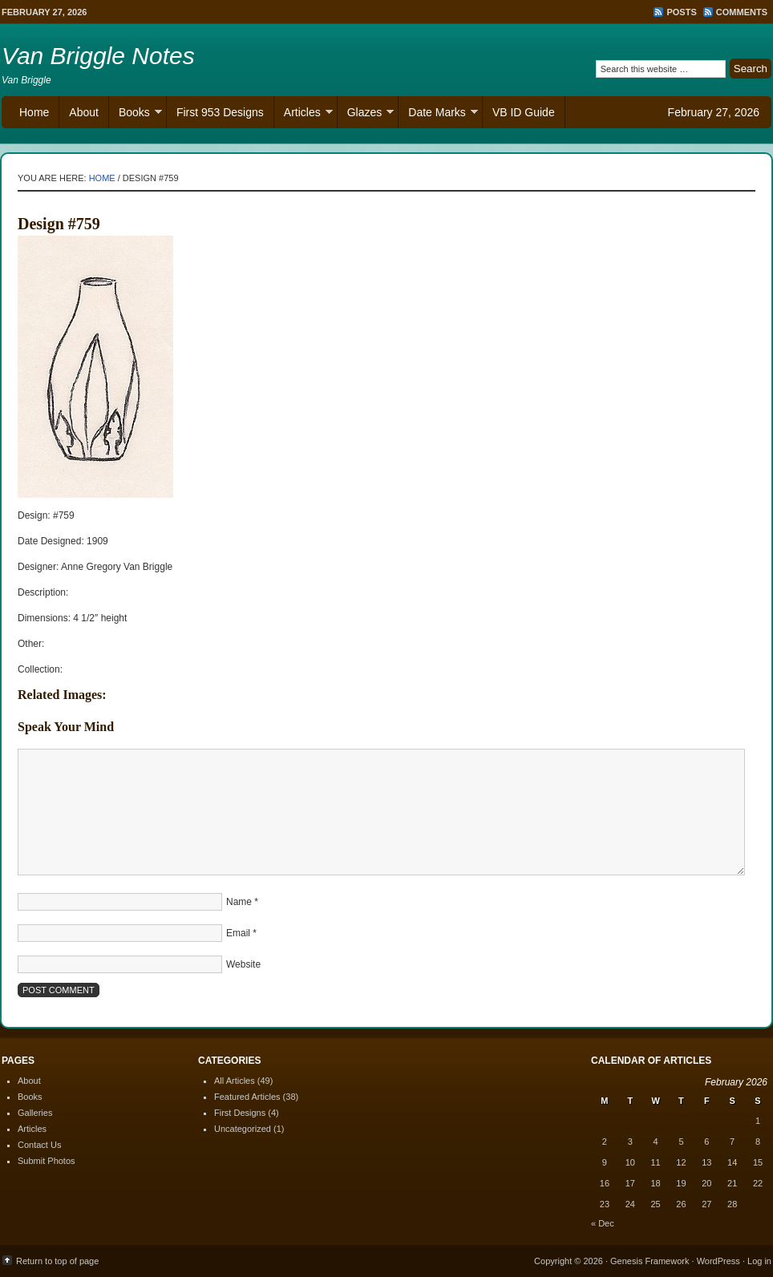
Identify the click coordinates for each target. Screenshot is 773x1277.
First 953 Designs (220, 112)
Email (238, 933)
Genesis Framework (649, 1261)
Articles (303, 114)
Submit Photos (46, 1161)
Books (135, 114)
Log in (759, 1261)
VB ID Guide (523, 112)
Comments (741, 12)
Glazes (366, 114)
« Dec (602, 1223)
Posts (681, 12)
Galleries (35, 1112)
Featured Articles (247, 1096)
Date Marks (438, 114)
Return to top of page (57, 1261)
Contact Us (39, 1145)
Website (243, 964)
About (84, 112)
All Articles (234, 1080)
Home (34, 112)
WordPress (718, 1261)
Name (239, 901)
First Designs (239, 1112)
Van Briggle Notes (98, 55)
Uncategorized (242, 1129)
